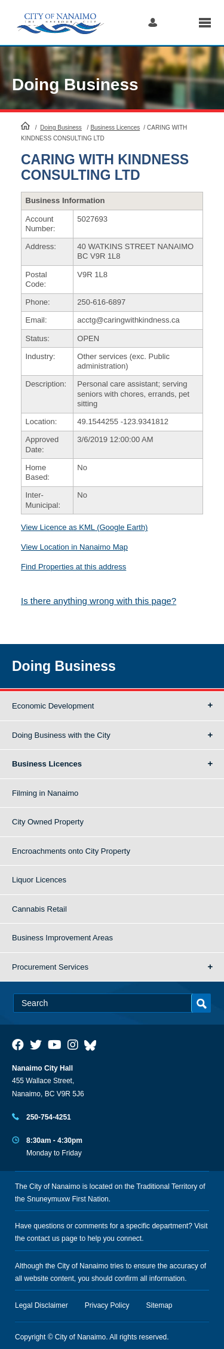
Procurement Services (50, 966)
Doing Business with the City (61, 735)
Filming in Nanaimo (45, 793)
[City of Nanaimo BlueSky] (93, 1045)
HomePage (25, 125)
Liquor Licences (39, 879)
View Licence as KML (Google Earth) (84, 527)
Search (177, 22)
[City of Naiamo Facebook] (18, 1045)
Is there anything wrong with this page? (98, 601)
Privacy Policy (107, 1305)
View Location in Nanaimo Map (74, 546)
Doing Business (75, 84)
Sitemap (159, 1305)
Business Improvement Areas (62, 937)
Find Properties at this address (73, 566)
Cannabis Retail (39, 909)
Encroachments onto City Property (71, 851)
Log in (152, 22)
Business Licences (115, 127)
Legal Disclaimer (41, 1305)
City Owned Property (48, 821)
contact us (43, 1238)
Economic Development (53, 705)
